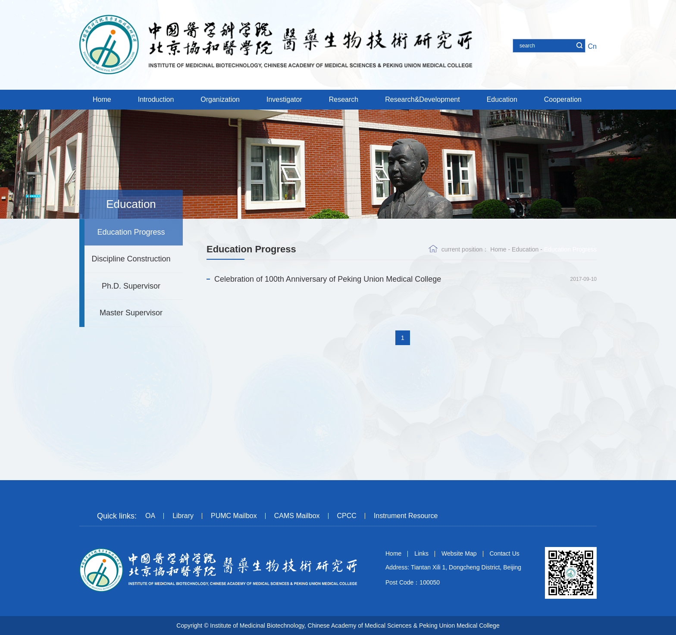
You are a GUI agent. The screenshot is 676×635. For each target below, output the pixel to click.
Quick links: (117, 516)
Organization (220, 99)
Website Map (458, 553)
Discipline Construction (130, 259)
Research (343, 99)
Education (502, 99)
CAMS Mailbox (297, 515)
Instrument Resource (406, 515)
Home (102, 99)
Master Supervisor (131, 312)
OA (150, 515)
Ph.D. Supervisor (131, 286)
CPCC (347, 515)
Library (183, 515)
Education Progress (131, 232)
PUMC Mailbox (234, 515)
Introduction (156, 99)
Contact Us (505, 553)
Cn (592, 46)
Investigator (284, 99)
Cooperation (563, 99)
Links (421, 553)
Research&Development (422, 99)
